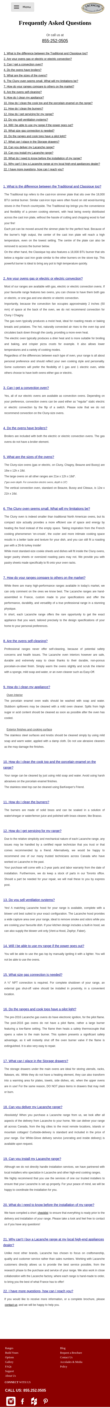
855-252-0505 (55, 40)
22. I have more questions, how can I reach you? (34, 169)
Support (9, 1371)
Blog (63, 1348)
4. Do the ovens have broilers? (22, 70)
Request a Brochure (71, 1352)
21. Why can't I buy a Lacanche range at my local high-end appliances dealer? (52, 163)
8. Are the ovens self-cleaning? (23, 92)
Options (9, 1357)
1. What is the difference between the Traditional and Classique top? (46, 53)
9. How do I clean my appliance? (24, 97)
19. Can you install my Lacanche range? (28, 152)
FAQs (8, 1366)
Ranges (9, 1348)
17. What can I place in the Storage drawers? (31, 141)
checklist (43, 1212)
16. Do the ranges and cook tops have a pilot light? (35, 136)
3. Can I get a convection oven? (23, 64)
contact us (11, 1305)
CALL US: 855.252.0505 (25, 1390)
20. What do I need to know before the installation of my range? (43, 158)
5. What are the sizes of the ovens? (25, 75)
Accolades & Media (71, 1362)
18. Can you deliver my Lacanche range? (29, 147)
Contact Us (66, 1357)
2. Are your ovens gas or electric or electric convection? (38, 59)
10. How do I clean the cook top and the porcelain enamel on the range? (48, 103)
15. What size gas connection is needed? (29, 130)
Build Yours (11, 1352)
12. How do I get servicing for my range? (28, 114)
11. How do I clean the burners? (23, 108)
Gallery (9, 1362)
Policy (63, 1366)
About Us (10, 1375)
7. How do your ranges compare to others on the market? (39, 86)
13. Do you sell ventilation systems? (26, 119)
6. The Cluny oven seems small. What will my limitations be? (41, 81)
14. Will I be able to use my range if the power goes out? (38, 125)
